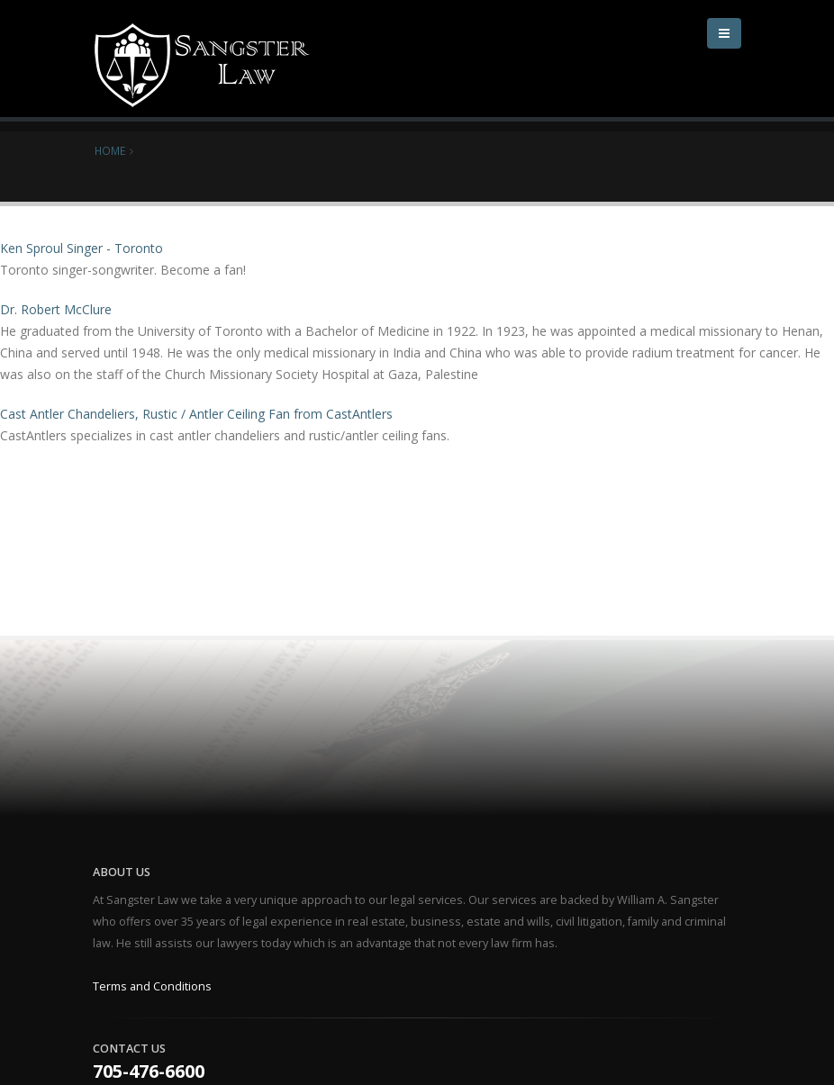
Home (110, 150)
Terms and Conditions (152, 986)
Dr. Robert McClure (56, 309)
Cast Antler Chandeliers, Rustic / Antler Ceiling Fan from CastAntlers (196, 413)
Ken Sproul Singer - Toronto (81, 248)
